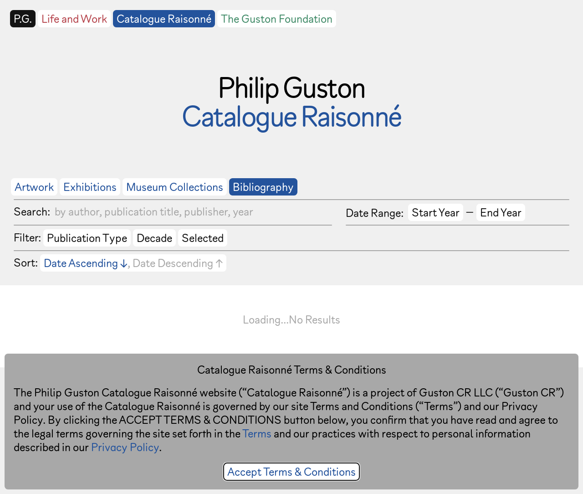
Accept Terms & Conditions (291, 471)
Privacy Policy (125, 447)
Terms (256, 433)
